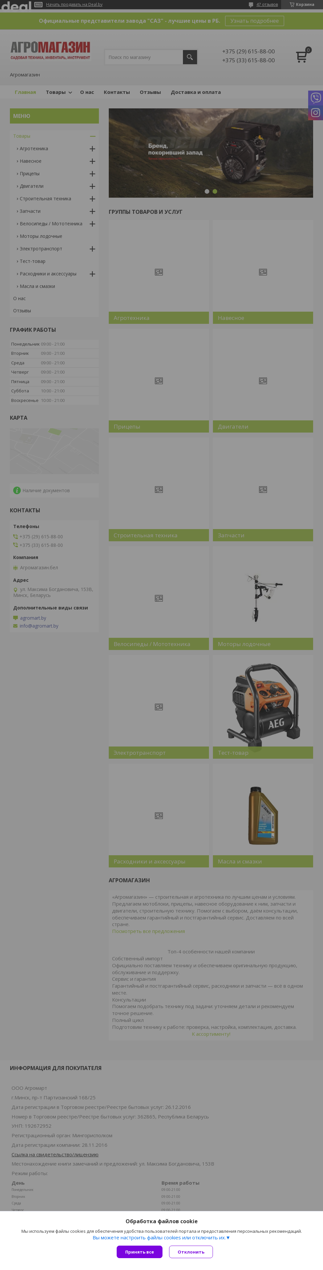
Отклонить (191, 1252)
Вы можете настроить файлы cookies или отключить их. (159, 1237)
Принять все (139, 1252)
